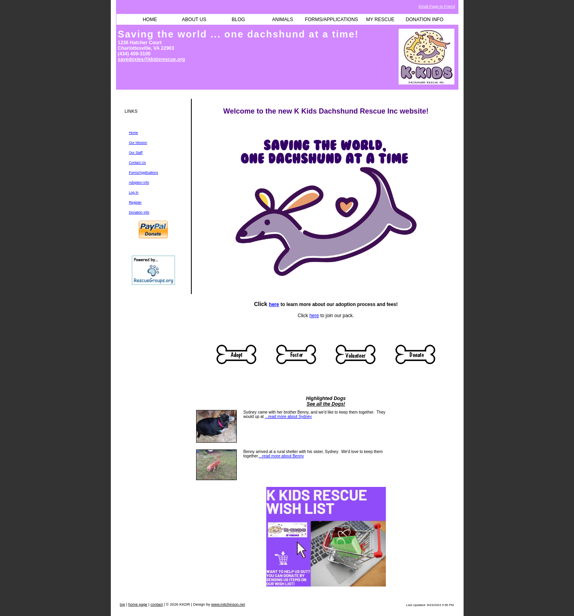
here (274, 304)
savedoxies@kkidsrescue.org (151, 59)
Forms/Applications (143, 173)
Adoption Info (139, 182)
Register (135, 202)
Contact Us (137, 163)
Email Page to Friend (437, 6)
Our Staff (135, 153)
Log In (133, 192)
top (122, 604)
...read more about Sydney (288, 416)
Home (133, 133)
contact (157, 604)
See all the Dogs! (326, 404)
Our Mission (138, 143)
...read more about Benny (281, 456)
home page (137, 604)
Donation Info (139, 212)
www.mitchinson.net (228, 604)
